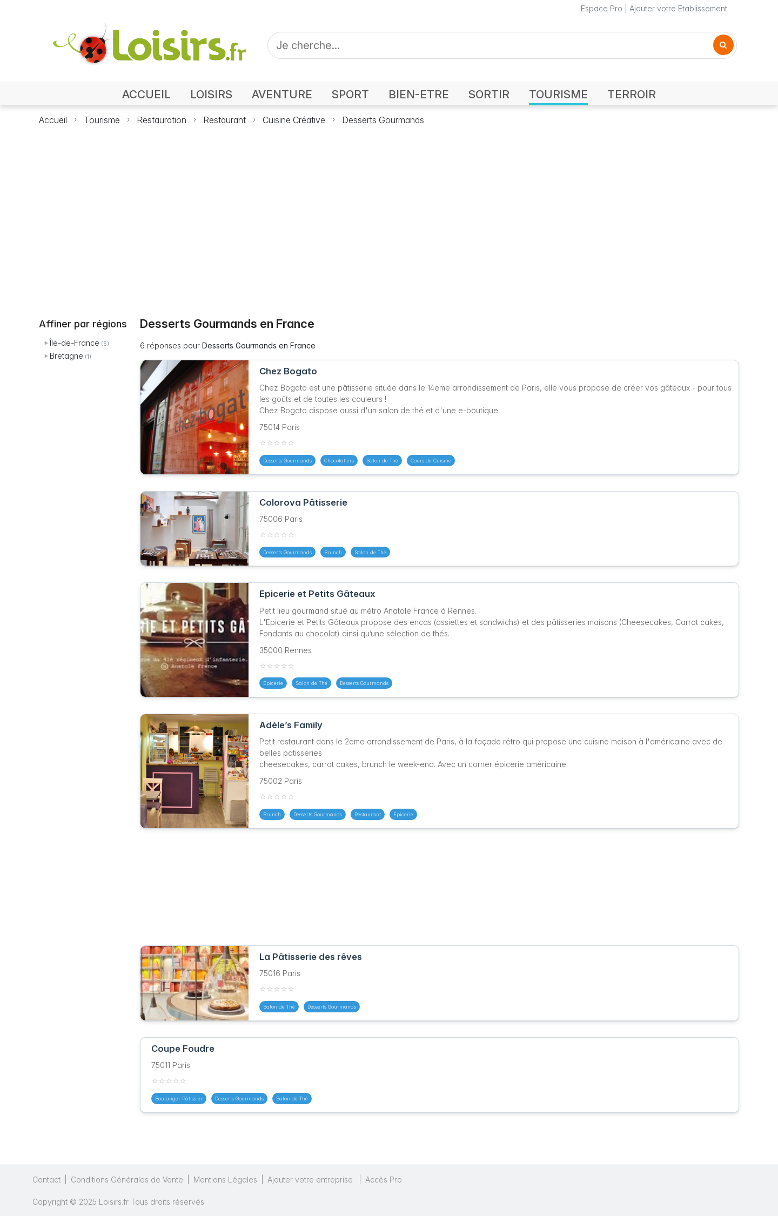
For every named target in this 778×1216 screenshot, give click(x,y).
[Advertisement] (389, 215)
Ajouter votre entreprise (311, 1179)
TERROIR (631, 94)
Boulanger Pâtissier (179, 1098)
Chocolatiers (339, 460)
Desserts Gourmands (383, 120)
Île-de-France (74, 342)
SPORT (350, 94)
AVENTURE (282, 94)
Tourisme (102, 120)
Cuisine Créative (294, 120)
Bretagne (66, 355)
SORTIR (488, 94)
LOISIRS (211, 94)
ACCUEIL (146, 94)
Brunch (333, 552)
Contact (46, 1179)
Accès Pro (383, 1179)
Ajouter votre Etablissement (678, 8)
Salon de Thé (382, 460)
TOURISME (558, 94)
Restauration (161, 120)
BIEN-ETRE (418, 94)
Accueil (53, 120)
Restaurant (224, 120)
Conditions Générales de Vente (127, 1179)
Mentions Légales (225, 1179)
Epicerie (273, 683)
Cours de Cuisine (431, 460)
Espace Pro (601, 8)
